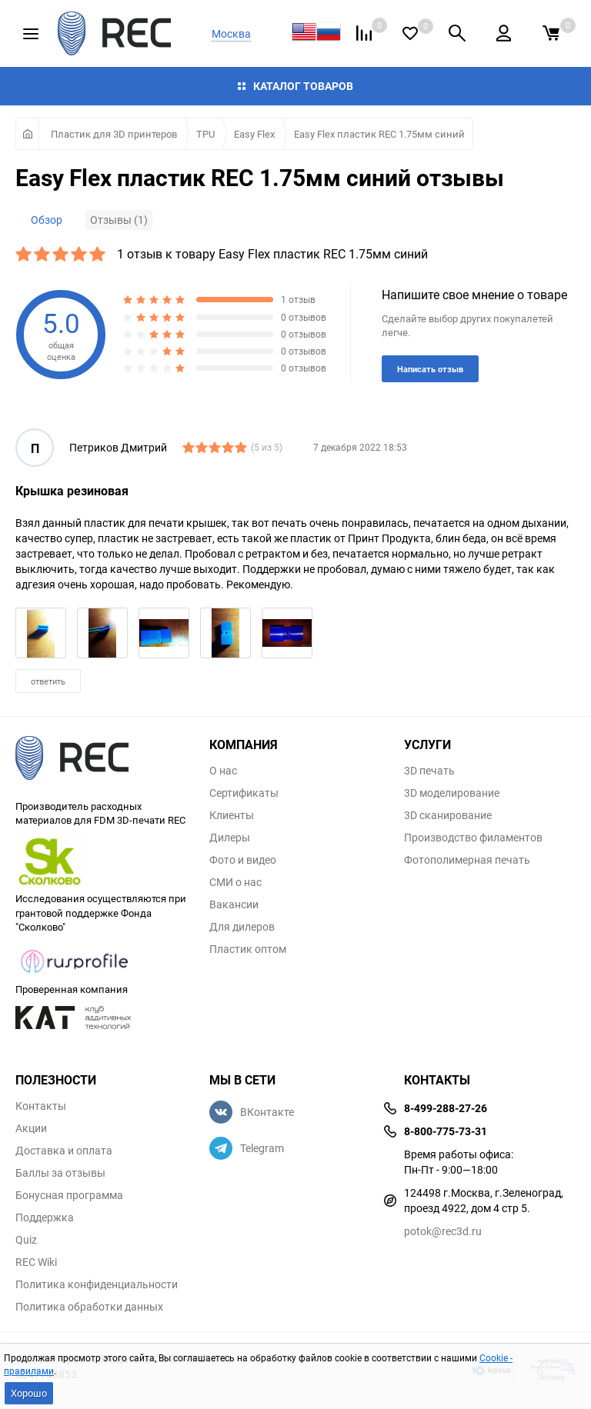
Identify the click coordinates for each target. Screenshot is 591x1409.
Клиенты (231, 815)
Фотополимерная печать (467, 859)
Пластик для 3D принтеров (114, 134)
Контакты (40, 1106)
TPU (205, 134)
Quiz (26, 1239)
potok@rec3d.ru (443, 1231)
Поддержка (44, 1217)
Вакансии (234, 904)
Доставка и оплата (63, 1150)
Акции (31, 1128)
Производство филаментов (473, 837)
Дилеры (229, 837)
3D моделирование (451, 793)
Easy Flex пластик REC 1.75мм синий (379, 134)
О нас (223, 770)
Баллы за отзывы (60, 1173)
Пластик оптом (247, 949)
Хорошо (29, 1393)
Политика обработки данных (89, 1306)
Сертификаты (244, 793)
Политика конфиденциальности (96, 1284)
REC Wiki (36, 1262)
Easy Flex (254, 134)
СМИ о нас (235, 882)
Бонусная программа (69, 1195)
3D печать (429, 770)
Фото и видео (242, 859)
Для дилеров (242, 926)
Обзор (46, 219)
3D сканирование (448, 815)
